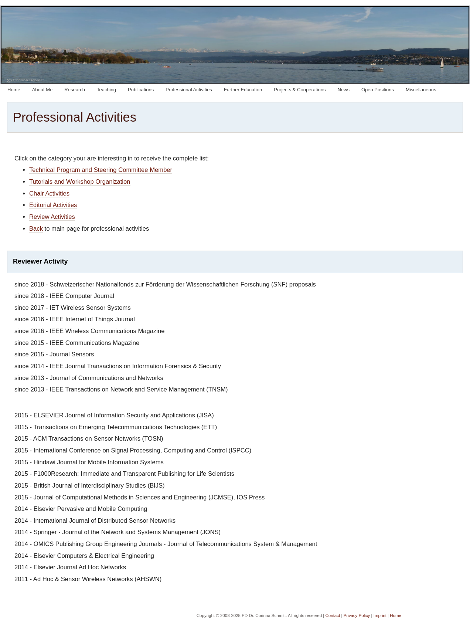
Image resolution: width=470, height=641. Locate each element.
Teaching (106, 89)
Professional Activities (189, 89)
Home (13, 89)
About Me (42, 89)
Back (36, 228)
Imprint (380, 615)
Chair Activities (49, 193)
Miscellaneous (421, 89)
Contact (333, 615)
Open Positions (377, 89)
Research (74, 89)
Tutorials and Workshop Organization (79, 181)
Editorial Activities (53, 204)
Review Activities (52, 216)
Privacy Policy (357, 615)
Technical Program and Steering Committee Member (100, 169)
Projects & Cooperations (300, 89)
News (343, 89)
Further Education (243, 89)
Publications (141, 89)
